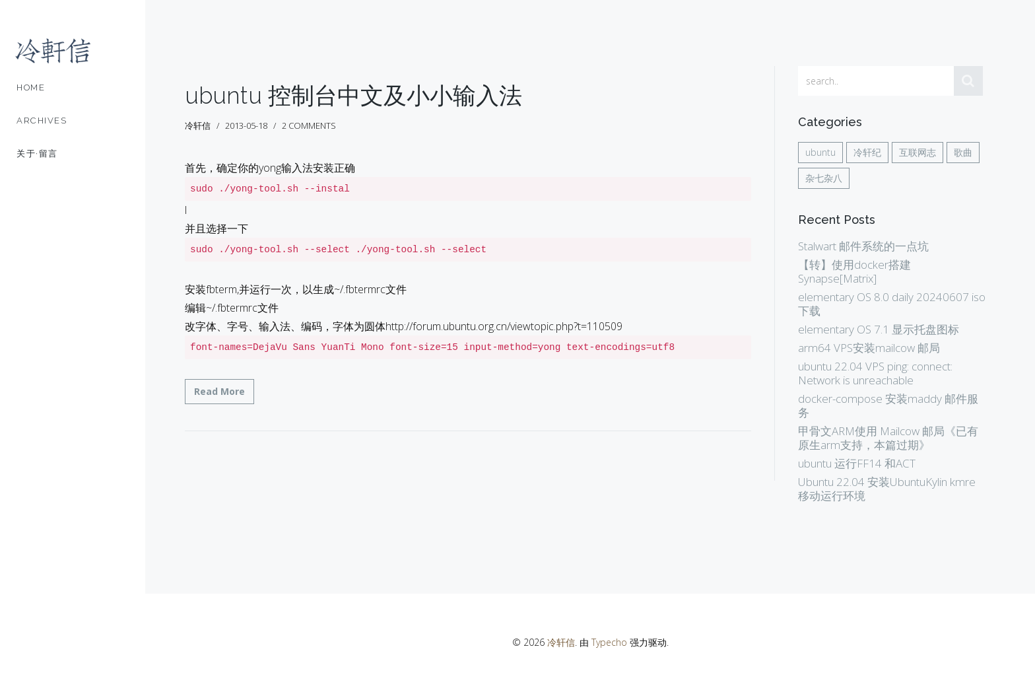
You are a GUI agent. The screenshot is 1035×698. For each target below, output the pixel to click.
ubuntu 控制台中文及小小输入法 (353, 95)
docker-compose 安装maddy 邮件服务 (888, 405)
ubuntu (820, 152)
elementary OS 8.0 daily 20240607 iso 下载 (891, 303)
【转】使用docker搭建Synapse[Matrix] (854, 271)
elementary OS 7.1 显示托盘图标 (878, 329)
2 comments (309, 125)
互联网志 (917, 152)
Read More (219, 391)
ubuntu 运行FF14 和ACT (857, 463)
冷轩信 (561, 642)
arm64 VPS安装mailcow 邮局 (869, 347)
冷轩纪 (867, 152)
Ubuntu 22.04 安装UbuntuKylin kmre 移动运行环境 (887, 488)
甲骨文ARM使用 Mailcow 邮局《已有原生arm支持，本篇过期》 (888, 437)
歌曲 (963, 152)
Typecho (609, 642)
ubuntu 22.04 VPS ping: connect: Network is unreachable (875, 373)
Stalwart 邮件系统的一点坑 (863, 246)
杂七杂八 (823, 178)
